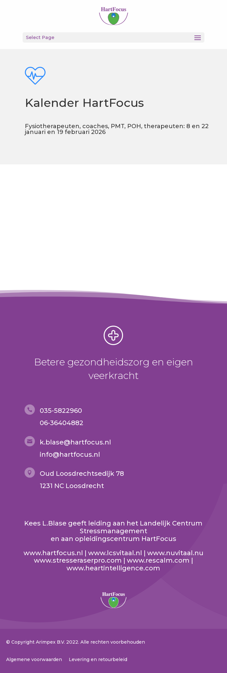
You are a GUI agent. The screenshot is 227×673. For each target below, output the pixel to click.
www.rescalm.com (158, 560)
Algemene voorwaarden (34, 659)
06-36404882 (61, 423)
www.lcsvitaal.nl (115, 553)
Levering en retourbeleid (98, 659)
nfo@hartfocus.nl (70, 454)
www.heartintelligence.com (113, 568)
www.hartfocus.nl (53, 553)
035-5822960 (61, 410)
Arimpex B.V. (50, 642)
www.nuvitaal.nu (175, 553)
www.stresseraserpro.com (78, 560)
